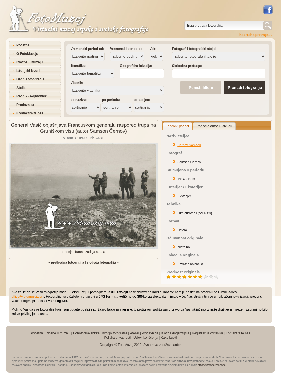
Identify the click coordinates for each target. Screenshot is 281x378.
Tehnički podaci (177, 126)
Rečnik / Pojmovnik (31, 96)
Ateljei (21, 88)
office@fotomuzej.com (28, 296)
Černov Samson (189, 145)
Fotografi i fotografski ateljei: (194, 49)
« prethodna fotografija (66, 262)
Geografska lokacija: (136, 66)
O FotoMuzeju (27, 54)
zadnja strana (95, 252)
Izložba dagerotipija (175, 333)
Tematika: (78, 66)
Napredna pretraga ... (255, 35)
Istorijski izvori (28, 71)
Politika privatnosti (117, 338)
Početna (22, 45)
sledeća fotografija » (103, 262)
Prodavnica (25, 105)
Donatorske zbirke (86, 333)
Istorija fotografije (30, 79)
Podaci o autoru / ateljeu (214, 126)
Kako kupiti (169, 338)
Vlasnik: (77, 83)
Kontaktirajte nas (29, 113)
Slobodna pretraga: (187, 66)
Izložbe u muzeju (29, 62)
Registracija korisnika (207, 333)
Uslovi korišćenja (145, 338)
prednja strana (72, 252)
